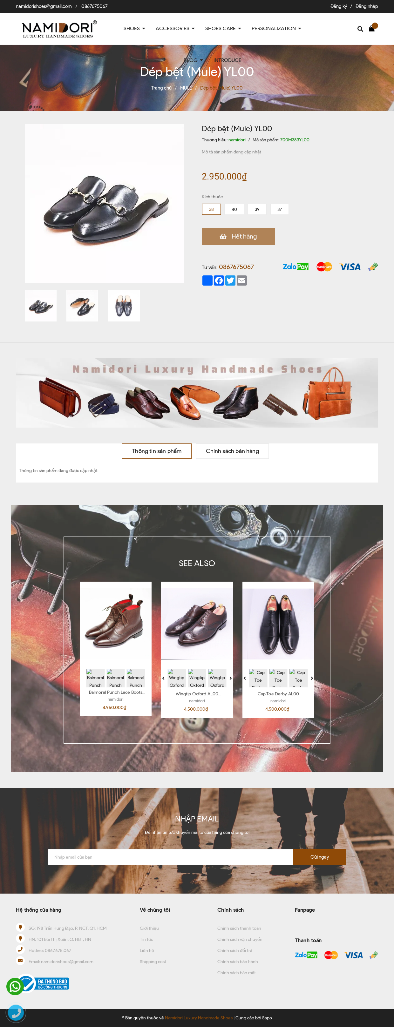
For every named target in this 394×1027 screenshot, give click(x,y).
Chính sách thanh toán (239, 928)
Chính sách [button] (230, 910)
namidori (116, 699)
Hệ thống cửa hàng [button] (38, 910)
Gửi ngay (319, 857)
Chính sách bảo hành (237, 961)
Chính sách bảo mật (236, 973)
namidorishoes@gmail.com (44, 6)
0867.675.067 (58, 950)
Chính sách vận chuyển (239, 939)
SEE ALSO (197, 563)
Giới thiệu (149, 928)
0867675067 (94, 6)
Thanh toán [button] (308, 940)
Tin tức (146, 939)
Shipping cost (153, 961)
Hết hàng (242, 236)
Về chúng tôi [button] (155, 910)
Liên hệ (147, 950)
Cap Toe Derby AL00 (278, 694)
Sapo (267, 1018)
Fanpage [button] (305, 910)
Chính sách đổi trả (234, 950)
